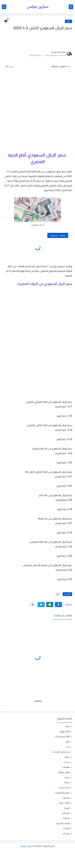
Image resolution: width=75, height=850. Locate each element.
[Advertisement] (43, 40)
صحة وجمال (64, 787)
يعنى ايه (66, 833)
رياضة (67, 782)
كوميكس (66, 813)
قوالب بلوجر (64, 802)
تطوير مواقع (64, 772)
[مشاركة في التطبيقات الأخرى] (32, 604)
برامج (67, 757)
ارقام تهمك (65, 731)
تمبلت (67, 777)
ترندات (67, 762)
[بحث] (4, 7)
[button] (58, 604)
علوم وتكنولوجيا (62, 792)
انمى (67, 746)
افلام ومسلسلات (62, 736)
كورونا (67, 808)
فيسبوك (66, 797)
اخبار (68, 21)
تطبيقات (66, 767)
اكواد (67, 741)
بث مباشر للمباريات (60, 751)
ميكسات (66, 818)
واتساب (66, 828)
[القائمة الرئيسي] (71, 7)
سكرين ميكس (37, 7)
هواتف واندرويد (63, 823)
